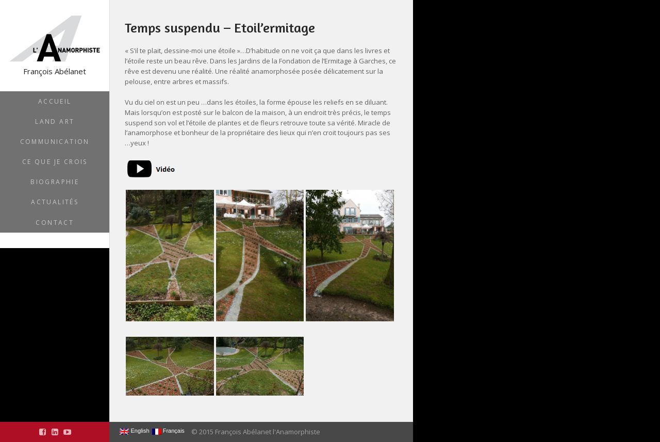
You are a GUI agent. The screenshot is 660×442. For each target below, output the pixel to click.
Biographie (54, 181)
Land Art (54, 121)
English (134, 431)
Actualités (54, 202)
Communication (55, 141)
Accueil (55, 101)
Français (168, 431)
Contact (55, 222)
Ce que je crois (55, 161)
